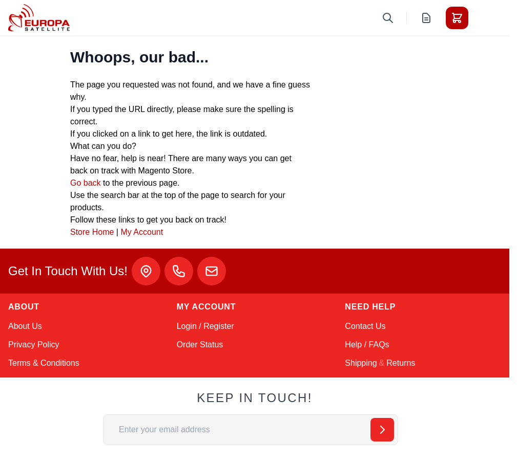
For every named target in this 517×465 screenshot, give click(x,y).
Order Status (200, 344)
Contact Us (365, 326)
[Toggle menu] (485, 18)
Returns (400, 363)
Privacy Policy (33, 344)
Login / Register (205, 326)
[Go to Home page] (39, 17)
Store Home (92, 232)
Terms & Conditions (43, 363)
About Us (25, 326)
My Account (141, 232)
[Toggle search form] (388, 18)
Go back (85, 183)
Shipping (361, 363)
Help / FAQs (367, 344)
